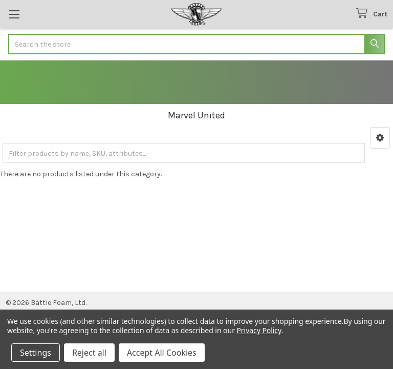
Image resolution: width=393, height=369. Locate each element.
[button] (380, 138)
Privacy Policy (258, 330)
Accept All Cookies (161, 352)
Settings (35, 352)
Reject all (89, 352)
